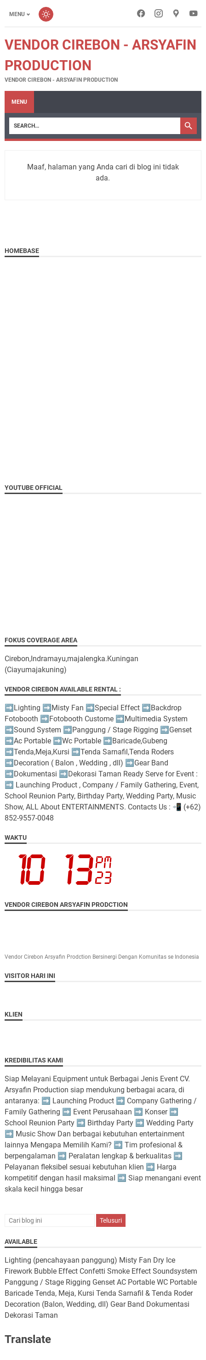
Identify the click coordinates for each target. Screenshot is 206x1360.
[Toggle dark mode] (46, 14)
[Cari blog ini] (50, 1220)
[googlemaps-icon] (176, 14)
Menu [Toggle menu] (17, 14)
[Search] (94, 126)
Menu (19, 102)
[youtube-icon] (193, 14)
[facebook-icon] (141, 14)
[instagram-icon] (158, 14)
